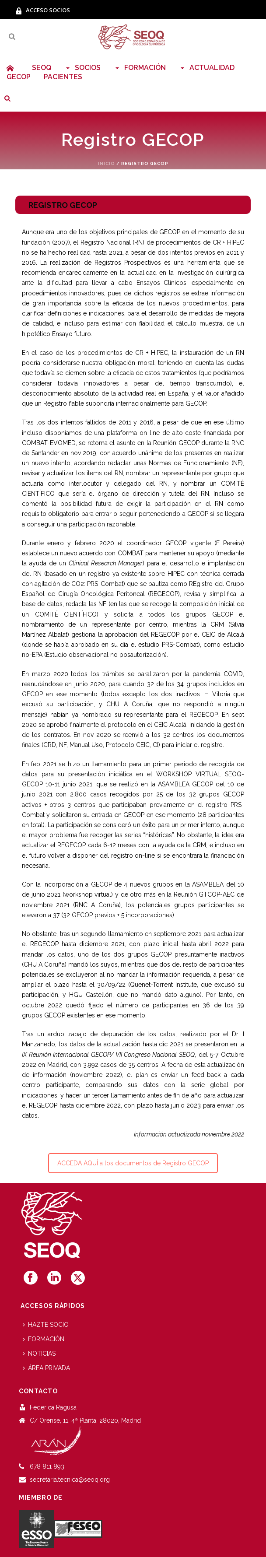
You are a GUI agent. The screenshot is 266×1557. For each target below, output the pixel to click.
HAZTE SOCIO (46, 1324)
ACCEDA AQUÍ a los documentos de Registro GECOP (133, 1163)
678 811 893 (47, 1466)
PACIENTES (63, 77)
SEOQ (41, 67)
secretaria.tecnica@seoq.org (70, 1479)
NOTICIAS (39, 1353)
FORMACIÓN (140, 67)
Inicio (106, 163)
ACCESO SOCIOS (42, 10)
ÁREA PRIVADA (46, 1367)
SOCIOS (82, 67)
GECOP (19, 77)
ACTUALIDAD (206, 67)
